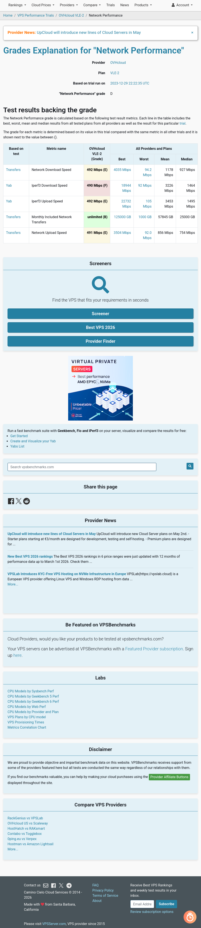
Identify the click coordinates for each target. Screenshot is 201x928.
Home (8, 15)
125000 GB (122, 217)
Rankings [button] (15, 5)
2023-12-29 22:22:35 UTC (129, 83)
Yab (9, 185)
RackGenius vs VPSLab (25, 818)
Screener (100, 313)
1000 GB (145, 217)
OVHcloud (118, 63)
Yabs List (17, 446)
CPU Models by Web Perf (27, 707)
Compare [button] (90, 5)
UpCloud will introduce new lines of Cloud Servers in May (89, 32)
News (124, 5)
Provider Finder (100, 341)
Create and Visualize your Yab (33, 441)
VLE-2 (114, 73)
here (17, 655)
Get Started (19, 436)
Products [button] (142, 5)
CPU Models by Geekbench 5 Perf (33, 696)
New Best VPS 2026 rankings (30, 556)
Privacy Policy (103, 890)
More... (13, 584)
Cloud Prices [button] (41, 5)
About (97, 901)
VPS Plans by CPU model (27, 717)
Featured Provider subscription (154, 648)
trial (182, 123)
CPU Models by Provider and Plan (33, 712)
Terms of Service (105, 896)
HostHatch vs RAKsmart (26, 828)
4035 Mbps (122, 170)
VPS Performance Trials (35, 15)
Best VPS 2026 (100, 327)
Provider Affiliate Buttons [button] (169, 777)
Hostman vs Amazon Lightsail (30, 844)
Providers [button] (67, 5)
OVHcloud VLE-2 (71, 15)
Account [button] (181, 5)
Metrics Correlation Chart (27, 727)
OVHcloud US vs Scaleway (28, 823)
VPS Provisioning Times (26, 722)
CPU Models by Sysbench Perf (31, 691)
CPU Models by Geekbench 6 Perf (33, 702)
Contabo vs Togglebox (25, 834)
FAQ (95, 885)
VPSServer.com (54, 924)
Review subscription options (151, 912)
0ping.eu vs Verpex (22, 839)
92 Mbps (145, 185)
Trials (110, 5)
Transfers (13, 170)
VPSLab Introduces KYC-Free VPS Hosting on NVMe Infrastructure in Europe (67, 574)
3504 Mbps (122, 233)
